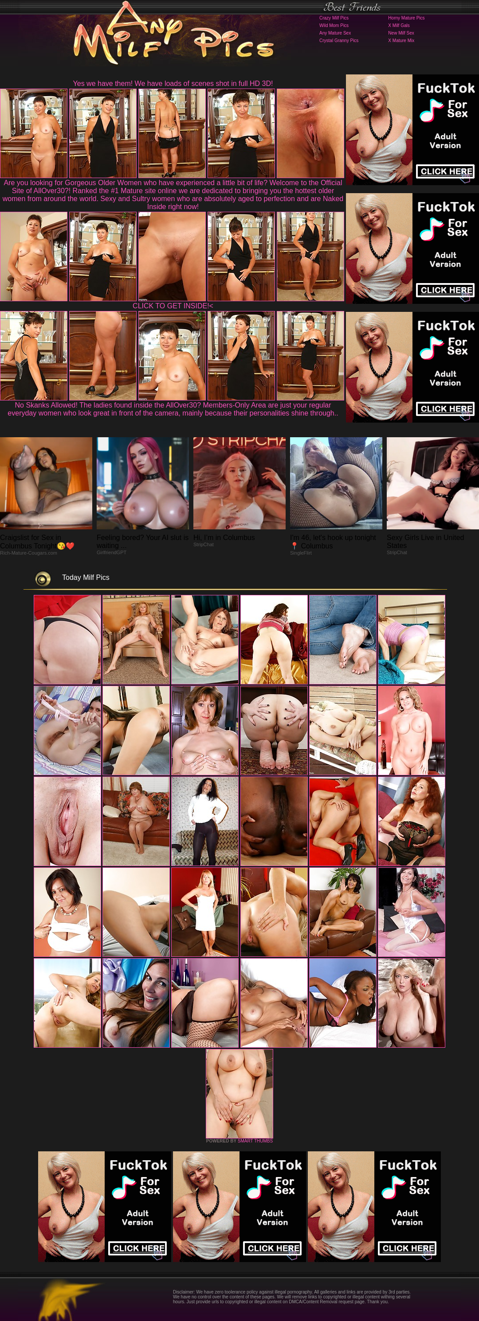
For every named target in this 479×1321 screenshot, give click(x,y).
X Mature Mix (401, 40)
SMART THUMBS (255, 1140)
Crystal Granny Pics (338, 40)
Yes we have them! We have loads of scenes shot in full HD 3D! (173, 83)
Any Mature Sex (335, 33)
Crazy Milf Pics (334, 18)
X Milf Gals (398, 25)
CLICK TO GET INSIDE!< (173, 306)
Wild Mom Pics (334, 25)
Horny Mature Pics (406, 18)
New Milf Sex (401, 33)
